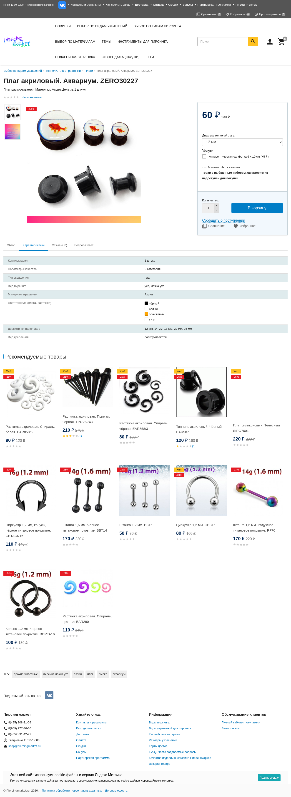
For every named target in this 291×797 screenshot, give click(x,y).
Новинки (63, 26)
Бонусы (188, 4)
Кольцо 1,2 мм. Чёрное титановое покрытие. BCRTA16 (30, 631)
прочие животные (26, 674)
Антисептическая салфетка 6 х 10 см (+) (238, 156)
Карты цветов (158, 746)
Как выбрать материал (164, 734)
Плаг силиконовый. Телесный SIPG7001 (256, 428)
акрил (78, 674)
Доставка (82, 734)
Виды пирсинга (159, 722)
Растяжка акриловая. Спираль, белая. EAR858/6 (30, 429)
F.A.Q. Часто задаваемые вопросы (172, 752)
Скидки (173, 4)
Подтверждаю (269, 777)
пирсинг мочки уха (55, 674)
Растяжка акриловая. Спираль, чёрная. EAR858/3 (143, 426)
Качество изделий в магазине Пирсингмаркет (180, 758)
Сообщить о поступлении (223, 220)
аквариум (119, 674)
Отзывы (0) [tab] (59, 245)
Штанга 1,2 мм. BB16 (135, 525)
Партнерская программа (214, 4)
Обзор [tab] (11, 245)
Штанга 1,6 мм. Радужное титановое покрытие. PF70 (254, 527)
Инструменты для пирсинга (143, 41)
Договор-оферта (116, 790)
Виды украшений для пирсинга (170, 728)
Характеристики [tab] (34, 245)
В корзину (257, 208)
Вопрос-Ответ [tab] (83, 245)
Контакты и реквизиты (86, 4)
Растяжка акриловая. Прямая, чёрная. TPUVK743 (86, 419)
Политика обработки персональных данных (72, 790)
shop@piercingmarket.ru (41, 4)
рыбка (103, 674)
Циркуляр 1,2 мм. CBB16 (196, 525)
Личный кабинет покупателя (241, 722)
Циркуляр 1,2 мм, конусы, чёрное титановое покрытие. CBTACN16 (28, 530)
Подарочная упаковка (75, 57)
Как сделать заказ (118, 4)
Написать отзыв (32, 97)
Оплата (81, 740)
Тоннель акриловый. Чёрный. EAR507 (199, 429)
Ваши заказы (231, 728)
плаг (90, 674)
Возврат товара (159, 763)
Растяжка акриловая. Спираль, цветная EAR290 (87, 619)
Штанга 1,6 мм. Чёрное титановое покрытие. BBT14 (85, 527)
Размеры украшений (163, 740)
